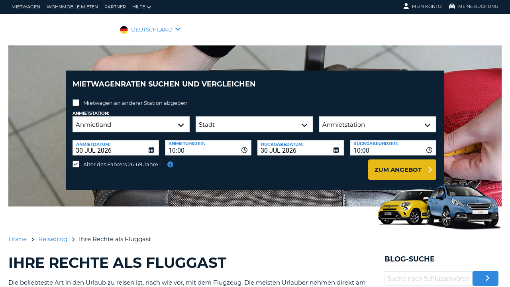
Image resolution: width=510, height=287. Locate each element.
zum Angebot (398, 163)
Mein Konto (422, 6)
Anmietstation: (91, 107)
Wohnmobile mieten (72, 7)
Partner (115, 7)
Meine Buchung (473, 6)
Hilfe (141, 7)
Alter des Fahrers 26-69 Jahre (120, 158)
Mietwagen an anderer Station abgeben (135, 97)
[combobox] (208, 142)
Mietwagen (26, 7)
